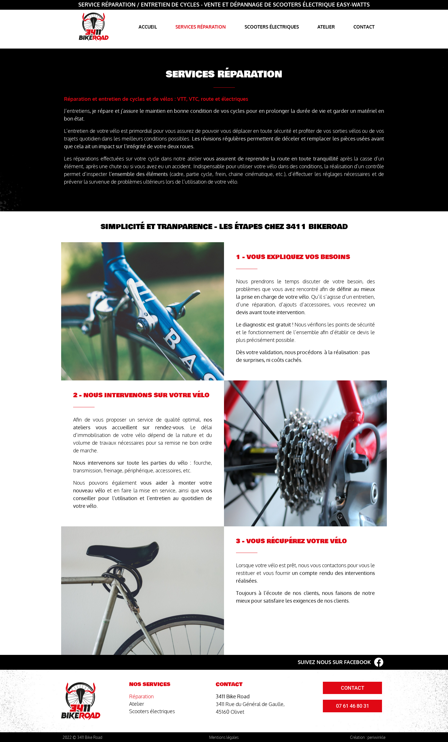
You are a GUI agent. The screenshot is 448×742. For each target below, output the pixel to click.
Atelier (326, 27)
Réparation (141, 696)
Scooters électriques (272, 27)
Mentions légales (224, 737)
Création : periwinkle (367, 737)
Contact (364, 27)
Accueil (148, 27)
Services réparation (200, 27)
